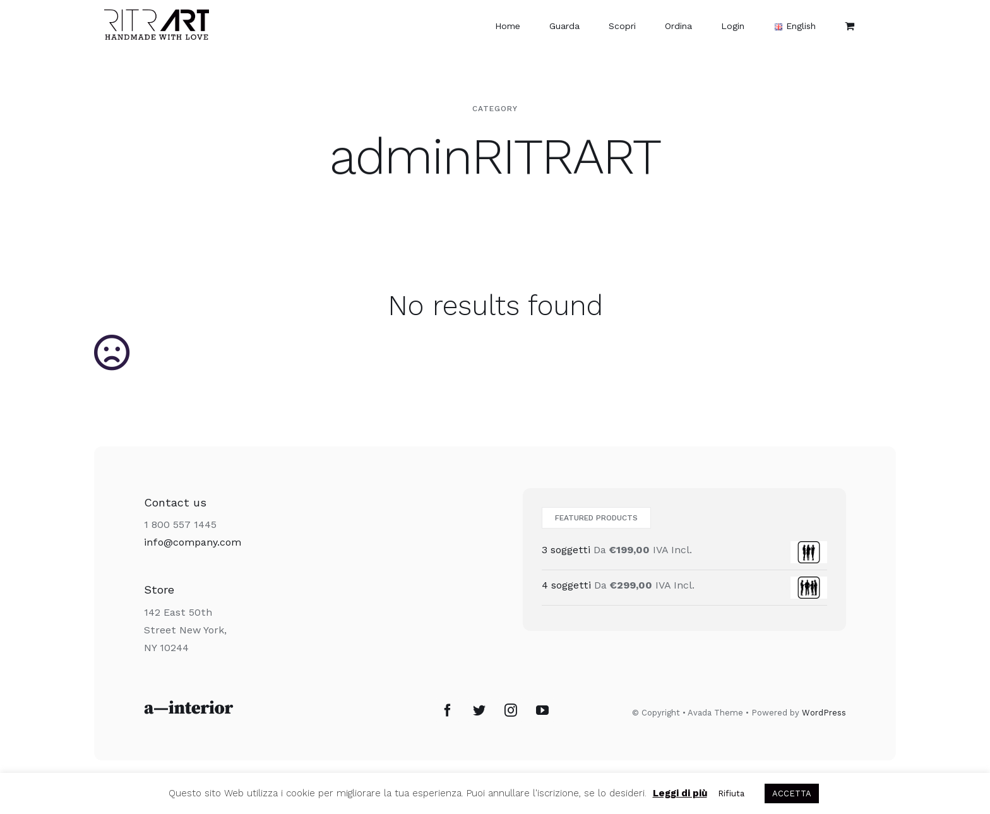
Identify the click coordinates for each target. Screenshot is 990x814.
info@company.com (192, 542)
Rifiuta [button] (731, 793)
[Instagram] (511, 710)
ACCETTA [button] (791, 793)
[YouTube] (542, 710)
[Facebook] (448, 710)
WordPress (824, 712)
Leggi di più (680, 793)
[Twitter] (479, 710)
